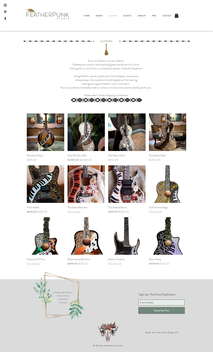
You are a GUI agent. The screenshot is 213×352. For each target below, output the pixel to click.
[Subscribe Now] (161, 310)
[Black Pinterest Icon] (5, 12)
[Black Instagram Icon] (5, 5)
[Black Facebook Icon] (5, 19)
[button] (177, 15)
